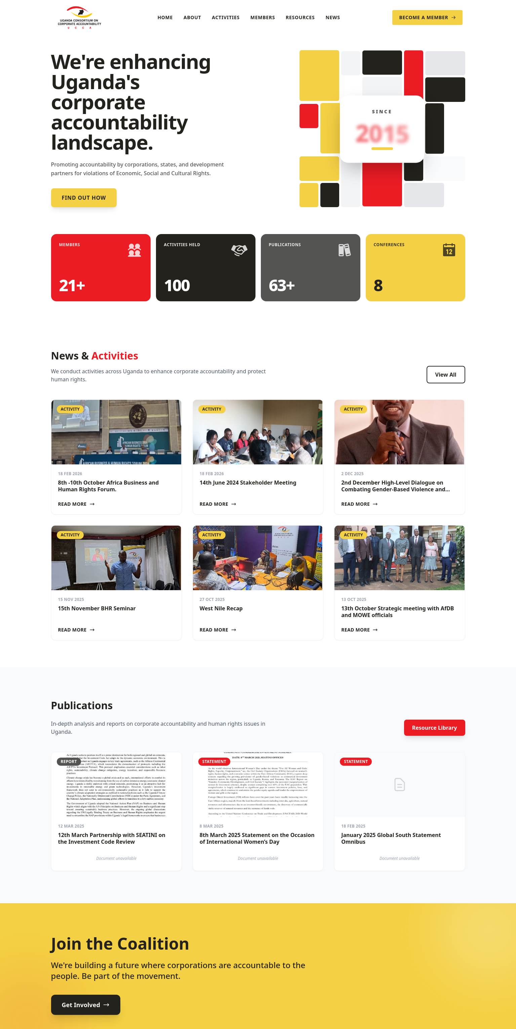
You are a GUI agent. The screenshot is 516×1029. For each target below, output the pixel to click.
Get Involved (86, 1005)
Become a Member (427, 17)
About (192, 17)
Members (262, 17)
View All (446, 374)
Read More (76, 504)
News (332, 17)
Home (165, 17)
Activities (226, 17)
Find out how (84, 197)
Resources (300, 17)
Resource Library (434, 727)
